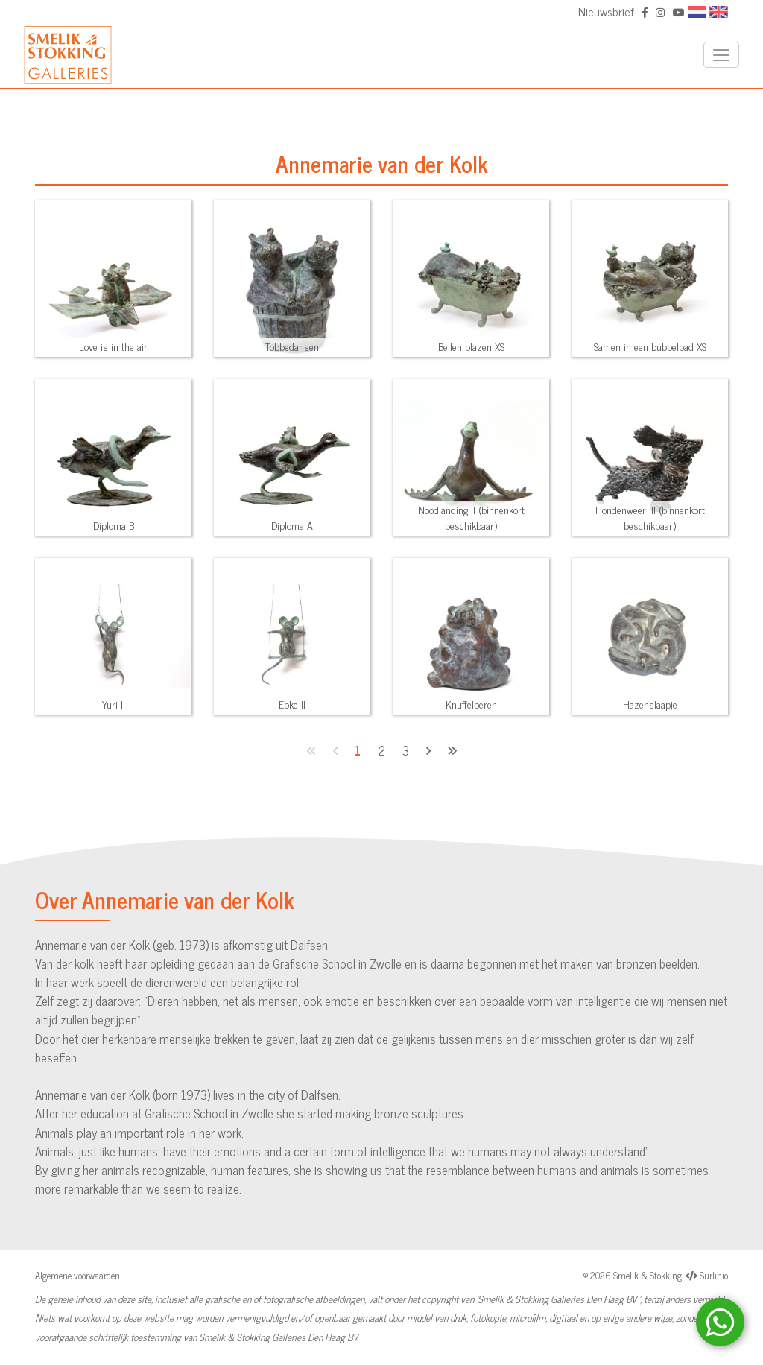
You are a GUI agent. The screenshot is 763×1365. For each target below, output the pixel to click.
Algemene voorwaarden (77, 1275)
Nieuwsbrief (606, 11)
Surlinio (714, 1275)
